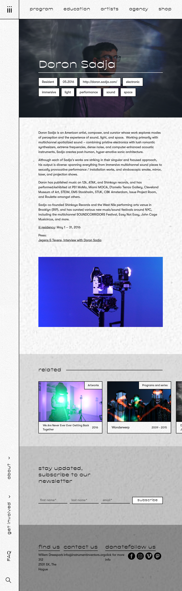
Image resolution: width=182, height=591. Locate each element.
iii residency (46, 227)
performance (89, 92)
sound (110, 92)
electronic (133, 82)
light (68, 92)
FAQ (9, 556)
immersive (49, 92)
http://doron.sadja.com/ (100, 82)
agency (138, 9)
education (76, 9)
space (128, 92)
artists (110, 9)
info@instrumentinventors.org (84, 555)
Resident (48, 82)
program (41, 9)
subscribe (147, 500)
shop (165, 9)
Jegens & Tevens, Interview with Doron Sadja (69, 240)
